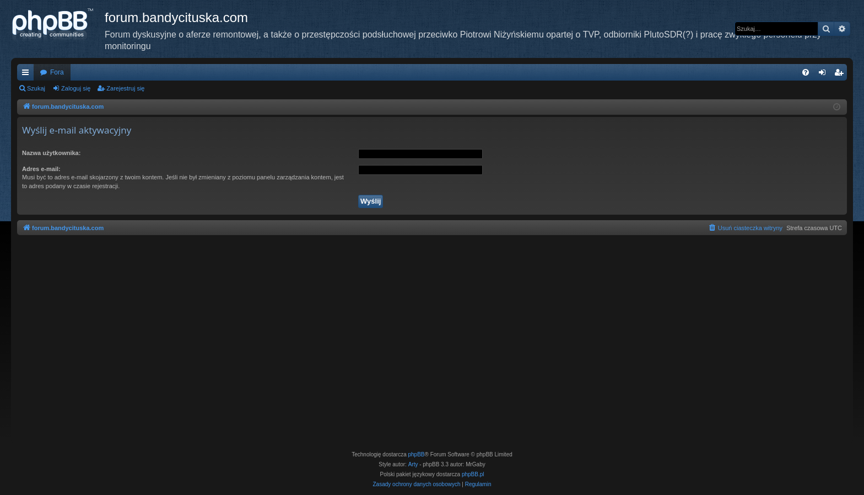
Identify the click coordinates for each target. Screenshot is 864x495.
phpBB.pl (473, 474)
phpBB (416, 454)
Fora (57, 72)
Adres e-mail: (41, 169)
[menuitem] (805, 72)
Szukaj (36, 88)
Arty (413, 464)
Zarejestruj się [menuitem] (841, 74)
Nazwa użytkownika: (51, 153)
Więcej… (27, 74)
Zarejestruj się (125, 88)
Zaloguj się (75, 88)
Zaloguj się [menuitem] (824, 74)
